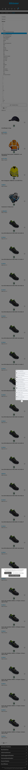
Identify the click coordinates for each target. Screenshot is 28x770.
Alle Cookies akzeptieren (14, 575)
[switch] (22, 371)
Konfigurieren (8, 573)
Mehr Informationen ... (19, 570)
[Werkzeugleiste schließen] (22, 401)
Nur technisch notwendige (18, 573)
